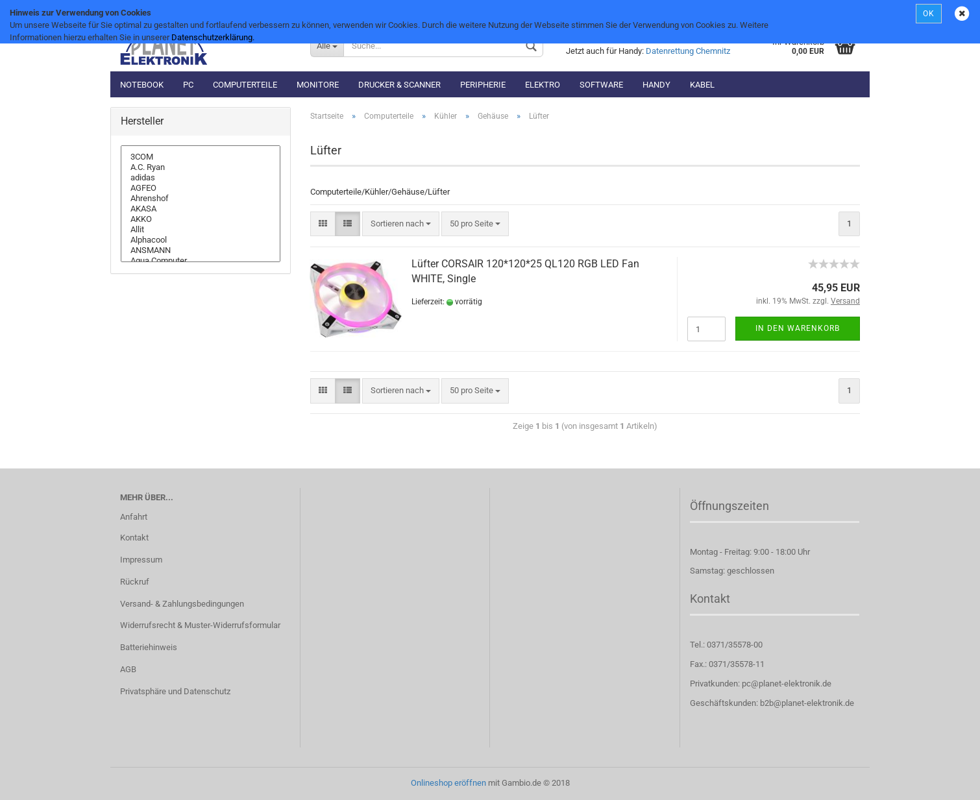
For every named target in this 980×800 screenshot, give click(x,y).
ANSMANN (200, 250)
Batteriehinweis (148, 647)
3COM (200, 157)
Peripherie (483, 85)
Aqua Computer (200, 261)
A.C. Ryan (200, 167)
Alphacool (200, 240)
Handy (656, 85)
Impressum (141, 559)
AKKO (200, 219)
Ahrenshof (200, 198)
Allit (200, 229)
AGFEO (200, 188)
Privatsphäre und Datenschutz (175, 691)
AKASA (200, 209)
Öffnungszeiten (729, 506)
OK (929, 13)
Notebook (142, 85)
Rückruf (134, 582)
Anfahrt (133, 517)
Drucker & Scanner (399, 85)
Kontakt (134, 537)
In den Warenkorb (797, 328)
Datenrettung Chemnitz (688, 51)
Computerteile (245, 85)
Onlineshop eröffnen (448, 783)
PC (188, 85)
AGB (128, 669)
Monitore (318, 85)
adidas (200, 178)
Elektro (542, 85)
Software (601, 85)
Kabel (702, 85)
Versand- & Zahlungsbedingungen (182, 604)
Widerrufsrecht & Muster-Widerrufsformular (200, 625)
